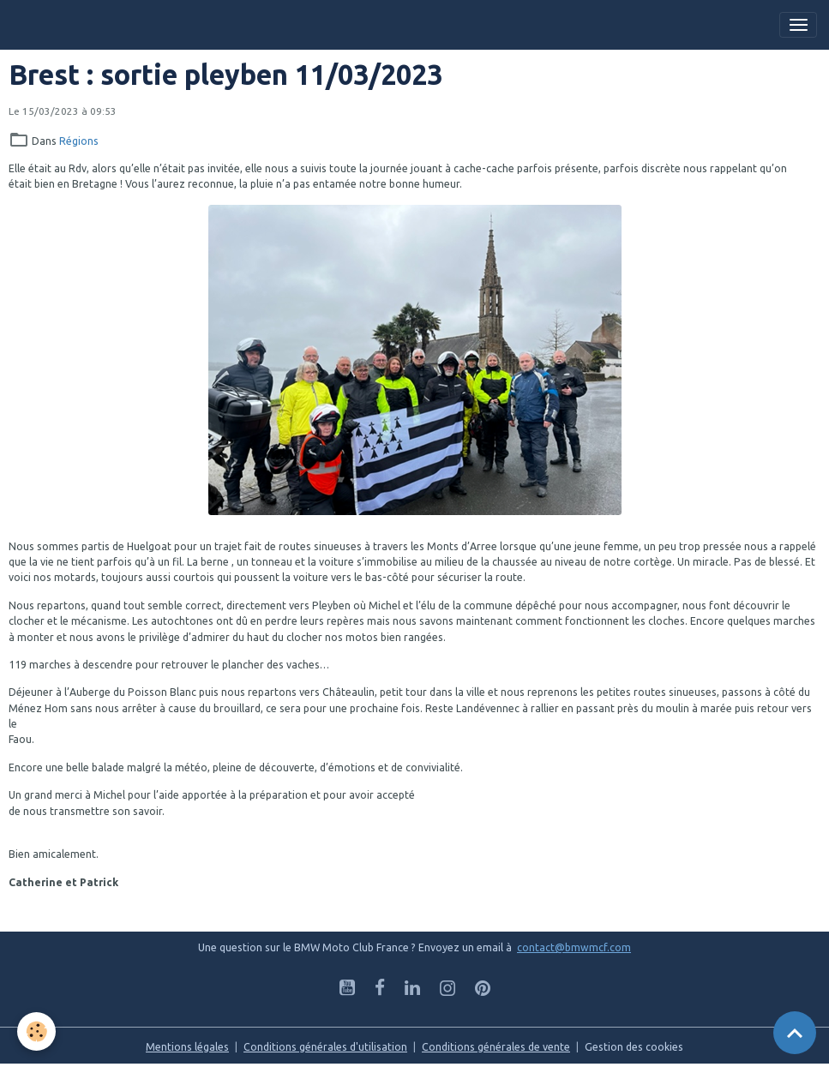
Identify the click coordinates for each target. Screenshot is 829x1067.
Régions (79, 141)
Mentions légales (187, 1046)
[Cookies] (36, 1031)
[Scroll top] (794, 1032)
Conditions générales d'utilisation (325, 1046)
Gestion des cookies (634, 1046)
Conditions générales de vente (496, 1046)
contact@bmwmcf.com (574, 947)
